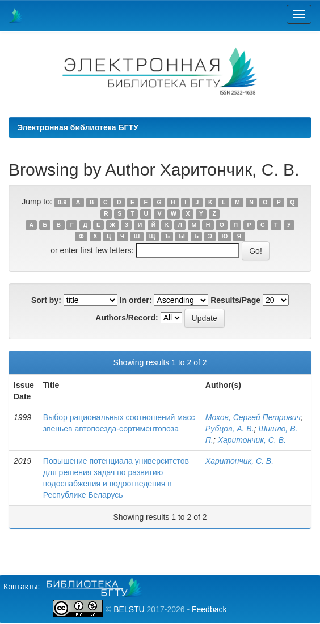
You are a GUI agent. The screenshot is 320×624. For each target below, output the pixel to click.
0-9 (62, 202)
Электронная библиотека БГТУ (77, 127)
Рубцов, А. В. (229, 428)
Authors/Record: (126, 317)
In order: (136, 300)
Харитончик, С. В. (252, 440)
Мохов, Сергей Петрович (253, 417)
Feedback (209, 609)
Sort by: (46, 300)
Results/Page (235, 300)
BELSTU (128, 609)
